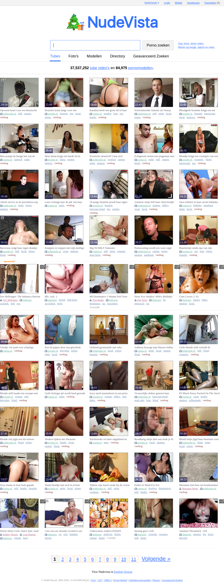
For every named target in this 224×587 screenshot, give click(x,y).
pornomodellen (140, 68)
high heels (72, 300)
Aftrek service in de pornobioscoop (19, 202)
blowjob (183, 538)
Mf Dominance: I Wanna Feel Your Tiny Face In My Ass (108, 296)
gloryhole (64, 350)
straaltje (107, 113)
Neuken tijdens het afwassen (60, 439)
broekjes (153, 488)
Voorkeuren (193, 2)
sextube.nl (53, 113)
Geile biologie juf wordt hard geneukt (65, 393)
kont (115, 113)
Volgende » (156, 559)
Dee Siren (142, 300)
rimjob (62, 300)
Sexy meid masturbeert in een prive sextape (108, 393)
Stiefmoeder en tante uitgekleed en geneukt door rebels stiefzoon (108, 439)
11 (133, 559)
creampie (199, 159)
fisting (117, 534)
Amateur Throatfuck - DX (193, 530)
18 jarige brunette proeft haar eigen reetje (108, 202)
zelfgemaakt (195, 400)
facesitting (112, 303)
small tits (108, 534)
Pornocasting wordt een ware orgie (153, 247)
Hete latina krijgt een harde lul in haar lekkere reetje (62, 156)
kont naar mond (97, 209)
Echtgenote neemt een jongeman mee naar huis (154, 156)
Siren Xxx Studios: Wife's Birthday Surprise (153, 296)
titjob (59, 303)
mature (196, 300)
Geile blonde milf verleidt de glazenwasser (194, 347)
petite (161, 113)
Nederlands (150, 2)
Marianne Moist (190, 488)
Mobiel (178, 2)
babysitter (4, 400)
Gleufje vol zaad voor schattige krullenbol (16, 347)
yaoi (65, 534)
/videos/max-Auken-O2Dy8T (105, 530)
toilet (47, 354)
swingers (163, 534)
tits (204, 534)
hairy (25, 538)
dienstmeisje (165, 488)
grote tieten (95, 255)
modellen (94, 56)
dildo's (165, 205)
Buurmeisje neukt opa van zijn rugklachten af (195, 248)
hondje (93, 117)
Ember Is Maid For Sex (147, 485)
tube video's (100, 68)
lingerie (48, 163)
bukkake (197, 205)
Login (167, 2)
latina (62, 159)
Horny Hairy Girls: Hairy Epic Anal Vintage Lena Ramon (19, 531)
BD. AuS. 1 (51, 296)
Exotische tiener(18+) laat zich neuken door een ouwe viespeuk (107, 156)
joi (60, 534)
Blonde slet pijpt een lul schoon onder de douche (17, 439)
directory (117, 56)
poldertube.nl (9, 113)
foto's (73, 56)
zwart (137, 209)
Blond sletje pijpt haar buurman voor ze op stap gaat (199, 439)
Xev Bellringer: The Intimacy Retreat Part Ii (20, 296)
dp (164, 300)
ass (103, 303)
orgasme (121, 251)
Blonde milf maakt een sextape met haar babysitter (19, 393)
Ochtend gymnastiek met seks (106, 347)
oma (202, 251)
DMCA (108, 580)
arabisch (18, 159)
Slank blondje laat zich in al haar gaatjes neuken (62, 485)
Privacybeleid (120, 580)
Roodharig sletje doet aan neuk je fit (153, 439)
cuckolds (4, 303)
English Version (123, 571)
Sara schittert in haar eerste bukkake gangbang (198, 202)
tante (106, 442)
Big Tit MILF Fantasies (102, 247)
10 (123, 559)
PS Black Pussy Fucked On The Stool (199, 393)
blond (137, 163)
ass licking (50, 303)
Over (93, 580)
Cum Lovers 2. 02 (189, 296)
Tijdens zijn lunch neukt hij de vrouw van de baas (110, 485)
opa (196, 251)
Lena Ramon (29, 534)
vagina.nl (96, 113)
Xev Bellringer (10, 300)
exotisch (112, 159)
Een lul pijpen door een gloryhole (63, 347)
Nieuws (156, 580)
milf (20, 113)
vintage (17, 538)
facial (78, 113)
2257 (100, 580)
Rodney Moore (10, 534)
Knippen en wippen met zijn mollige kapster (64, 248)
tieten (112, 251)
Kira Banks (98, 300)
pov (71, 113)
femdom (74, 534)
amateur (101, 163)
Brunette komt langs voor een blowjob (61, 110)
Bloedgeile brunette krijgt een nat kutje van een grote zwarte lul (197, 110)
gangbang (208, 205)
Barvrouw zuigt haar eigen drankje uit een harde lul (18, 248)
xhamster (52, 300)
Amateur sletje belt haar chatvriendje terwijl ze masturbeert (154, 202)
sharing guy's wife (144, 530)
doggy (102, 538)
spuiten (27, 113)
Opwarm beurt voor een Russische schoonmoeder (18, 110)
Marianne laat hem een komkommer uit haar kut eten (198, 485)
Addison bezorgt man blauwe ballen (153, 347)
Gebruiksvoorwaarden (140, 580)
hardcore (191, 117)
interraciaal (209, 113)
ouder (26, 159)
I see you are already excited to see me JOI (63, 531)
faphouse (26, 300)
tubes (55, 56)
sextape (18, 396)
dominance (95, 303)
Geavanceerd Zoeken (151, 56)
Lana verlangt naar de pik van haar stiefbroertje (63, 202)
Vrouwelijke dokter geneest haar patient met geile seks (151, 393)
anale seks (139, 400)
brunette (64, 113)
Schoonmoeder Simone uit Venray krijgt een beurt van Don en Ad (152, 110)
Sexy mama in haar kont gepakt (17, 485)
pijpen (48, 117)
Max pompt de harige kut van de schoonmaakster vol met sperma (17, 156)
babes (204, 300)
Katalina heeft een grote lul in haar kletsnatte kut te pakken (108, 110)
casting (121, 159)
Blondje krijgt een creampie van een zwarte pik (198, 156)
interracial (139, 303)
